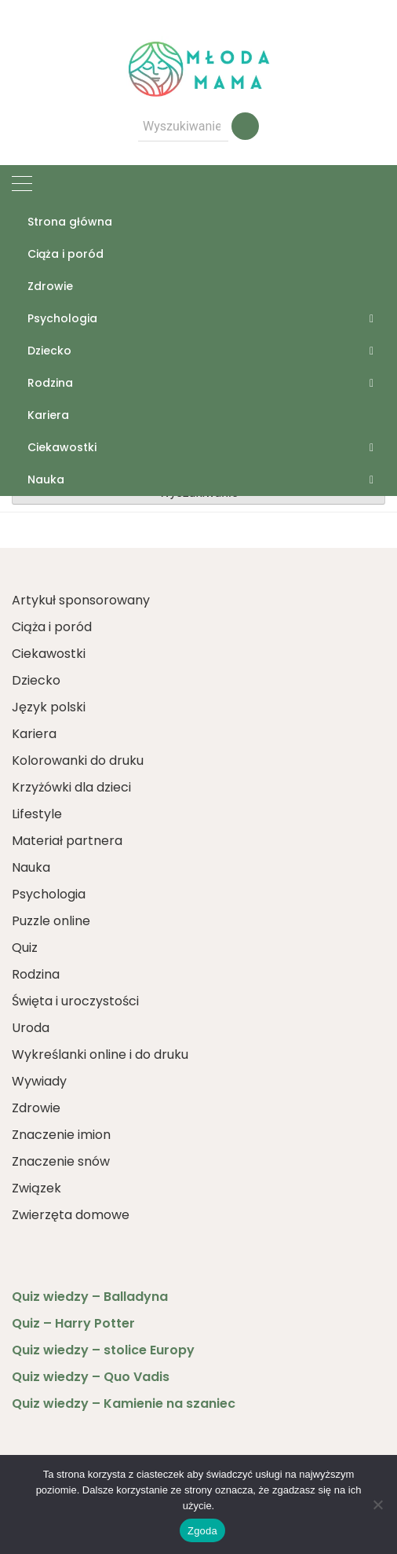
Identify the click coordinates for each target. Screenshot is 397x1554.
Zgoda (202, 1531)
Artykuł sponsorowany (81, 600)
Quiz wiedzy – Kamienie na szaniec (123, 1403)
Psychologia (62, 318)
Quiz (25, 948)
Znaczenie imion (61, 1135)
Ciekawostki (62, 447)
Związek (36, 1188)
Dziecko (49, 350)
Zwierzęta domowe (70, 1215)
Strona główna (69, 222)
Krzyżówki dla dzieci (71, 787)
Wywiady (39, 1081)
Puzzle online (51, 921)
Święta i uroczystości (75, 1001)
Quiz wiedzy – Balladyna (90, 1297)
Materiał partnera (67, 841)
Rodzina (50, 383)
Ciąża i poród (65, 254)
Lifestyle (37, 814)
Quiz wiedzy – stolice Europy (103, 1350)
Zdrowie (50, 286)
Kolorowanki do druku (78, 760)
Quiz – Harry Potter (73, 1323)
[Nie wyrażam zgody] (377, 1504)
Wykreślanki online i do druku (100, 1054)
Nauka (45, 479)
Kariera (48, 415)
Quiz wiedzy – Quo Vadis (90, 1377)
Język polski (49, 707)
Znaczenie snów (61, 1161)
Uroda (30, 1028)
